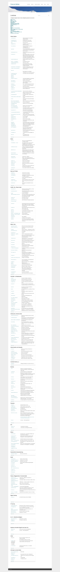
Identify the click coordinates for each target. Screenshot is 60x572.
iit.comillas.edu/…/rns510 (14, 142)
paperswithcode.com (14, 518)
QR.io (12, 42)
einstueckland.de (13, 175)
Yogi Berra (12, 540)
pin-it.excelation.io (13, 127)
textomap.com (13, 167)
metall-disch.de (13, 266)
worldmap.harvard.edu (14, 146)
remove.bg (12, 198)
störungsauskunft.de (14, 94)
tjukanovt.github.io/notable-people (16, 96)
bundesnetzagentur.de (14, 505)
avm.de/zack (13, 104)
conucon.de (12, 291)
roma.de (12, 278)
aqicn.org (12, 76)
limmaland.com (13, 298)
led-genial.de (13, 244)
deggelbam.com (13, 357)
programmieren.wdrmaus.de (15, 326)
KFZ (11, 26)
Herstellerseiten (13, 22)
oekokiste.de (12, 172)
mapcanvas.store (13, 116)
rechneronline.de (13, 38)
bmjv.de (12, 420)
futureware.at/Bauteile (14, 250)
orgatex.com (12, 310)
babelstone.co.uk (13, 117)
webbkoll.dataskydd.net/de (14, 62)
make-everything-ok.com (14, 551)
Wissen (12, 27)
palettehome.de (13, 130)
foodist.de (12, 177)
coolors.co (12, 217)
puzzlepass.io (13, 340)
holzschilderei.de (13, 280)
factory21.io (12, 489)
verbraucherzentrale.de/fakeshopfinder (16, 91)
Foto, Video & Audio (13, 21)
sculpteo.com (13, 235)
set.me (12, 388)
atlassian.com (13, 383)
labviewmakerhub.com (14, 230)
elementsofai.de (13, 433)
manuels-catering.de (14, 180)
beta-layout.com (13, 252)
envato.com (12, 203)
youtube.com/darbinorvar (14, 478)
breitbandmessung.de (14, 103)
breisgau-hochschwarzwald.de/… (15, 68)
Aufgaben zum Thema (14, 448)
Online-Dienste (13, 19)
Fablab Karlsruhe (13, 238)
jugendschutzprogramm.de (14, 315)
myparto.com (13, 426)
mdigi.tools (12, 122)
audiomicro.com (13, 470)
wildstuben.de (13, 163)
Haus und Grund (13, 407)
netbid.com (12, 399)
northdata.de (13, 371)
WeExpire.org (13, 529)
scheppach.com (13, 281)
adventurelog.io (13, 156)
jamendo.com (13, 465)
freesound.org (13, 472)
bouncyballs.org (13, 557)
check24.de (12, 427)
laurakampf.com (13, 479)
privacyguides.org (13, 506)
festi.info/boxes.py (13, 265)
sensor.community (13, 74)
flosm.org (12, 70)
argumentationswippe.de (14, 397)
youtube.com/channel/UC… (14, 480)
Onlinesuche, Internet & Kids (15, 23)
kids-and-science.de (13, 339)
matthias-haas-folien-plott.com (15, 257)
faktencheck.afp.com (14, 437)
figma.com (12, 210)
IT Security (12, 30)
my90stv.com (13, 558)
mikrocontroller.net (13, 259)
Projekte (32, 4)
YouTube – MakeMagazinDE (14, 486)
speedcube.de (13, 335)
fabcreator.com (13, 246)
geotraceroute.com (13, 512)
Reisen (42, 4)
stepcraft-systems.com (14, 227)
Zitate (11, 32)
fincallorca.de (13, 160)
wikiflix (12, 193)
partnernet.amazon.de (14, 352)
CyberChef (12, 49)
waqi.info (12, 75)
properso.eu (12, 497)
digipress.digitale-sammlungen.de (15, 319)
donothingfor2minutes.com (14, 555)
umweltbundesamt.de (14, 73)
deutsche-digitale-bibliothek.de (15, 102)
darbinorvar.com (13, 477)
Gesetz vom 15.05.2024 (14, 412)
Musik (11, 28)
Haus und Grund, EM (13, 408)
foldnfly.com (12, 327)
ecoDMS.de (12, 293)
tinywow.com (13, 123)
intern (48, 4)
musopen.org (13, 469)
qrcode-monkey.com (14, 41)
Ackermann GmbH (13, 279)
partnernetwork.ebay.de (14, 353)
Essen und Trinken (37, 4)
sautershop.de (13, 304)
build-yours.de (13, 240)
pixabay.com (12, 207)
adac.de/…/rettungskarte (14, 61)
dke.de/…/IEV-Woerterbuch (15, 440)
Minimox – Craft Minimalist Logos (15, 213)
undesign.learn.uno (13, 63)
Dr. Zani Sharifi (13, 545)
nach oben (12, 169)
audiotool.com (13, 197)
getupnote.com (13, 92)
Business (12, 25)
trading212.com (13, 406)
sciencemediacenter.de (14, 441)
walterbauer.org (13, 333)
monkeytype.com (13, 132)
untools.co (12, 390)
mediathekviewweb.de (14, 191)
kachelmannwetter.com (14, 52)
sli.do (11, 368)
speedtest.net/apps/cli (14, 78)
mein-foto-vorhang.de (14, 302)
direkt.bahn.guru (13, 81)
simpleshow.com (13, 381)
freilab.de (12, 229)
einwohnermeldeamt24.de (14, 59)
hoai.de (12, 98)
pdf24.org (12, 134)
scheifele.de (12, 351)
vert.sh (12, 120)
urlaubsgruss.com (13, 157)
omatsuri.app (13, 124)
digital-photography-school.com (15, 194)
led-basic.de (12, 242)
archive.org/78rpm (13, 201)
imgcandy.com (13, 216)
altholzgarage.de (13, 303)
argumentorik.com (13, 487)
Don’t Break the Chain (14, 105)
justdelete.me (13, 87)
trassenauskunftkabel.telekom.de (15, 112)
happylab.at (12, 261)
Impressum (10, 569)
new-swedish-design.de (14, 297)
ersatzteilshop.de (13, 271)
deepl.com (12, 86)
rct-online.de (13, 358)
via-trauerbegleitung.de (14, 106)
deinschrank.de (13, 295)
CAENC (45, 4)
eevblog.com (12, 255)
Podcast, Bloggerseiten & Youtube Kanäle (17, 29)
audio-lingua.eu (13, 80)
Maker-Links (12, 22)
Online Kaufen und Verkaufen (15, 24)
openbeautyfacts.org (14, 329)
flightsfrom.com (13, 149)
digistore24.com (13, 410)
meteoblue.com (13, 54)
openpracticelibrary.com (14, 392)
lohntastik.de (13, 409)
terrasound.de (13, 462)
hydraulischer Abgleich (14, 453)
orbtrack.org (13, 165)
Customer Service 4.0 (14, 24)
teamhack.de (13, 269)
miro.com (12, 385)
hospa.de (12, 301)
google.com (12, 77)
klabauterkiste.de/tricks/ (14, 154)
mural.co (12, 382)
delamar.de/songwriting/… (14, 461)
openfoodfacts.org (13, 328)
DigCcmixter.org (13, 466)
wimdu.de (12, 140)
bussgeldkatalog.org (13, 40)
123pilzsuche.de (13, 179)
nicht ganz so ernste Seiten (15, 33)
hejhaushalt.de (13, 267)
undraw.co (12, 209)
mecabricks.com (13, 232)
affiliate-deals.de (13, 354)
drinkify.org (12, 554)
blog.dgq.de (12, 363)
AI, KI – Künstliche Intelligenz (15, 31)
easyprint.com (13, 306)
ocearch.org (12, 164)
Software (28, 4)
